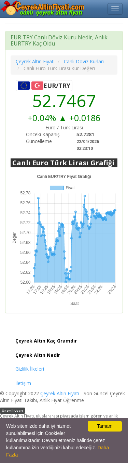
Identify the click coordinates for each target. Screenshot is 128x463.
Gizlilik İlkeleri (29, 368)
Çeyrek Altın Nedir (37, 355)
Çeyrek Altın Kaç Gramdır (46, 340)
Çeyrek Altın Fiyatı (59, 393)
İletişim (23, 383)
